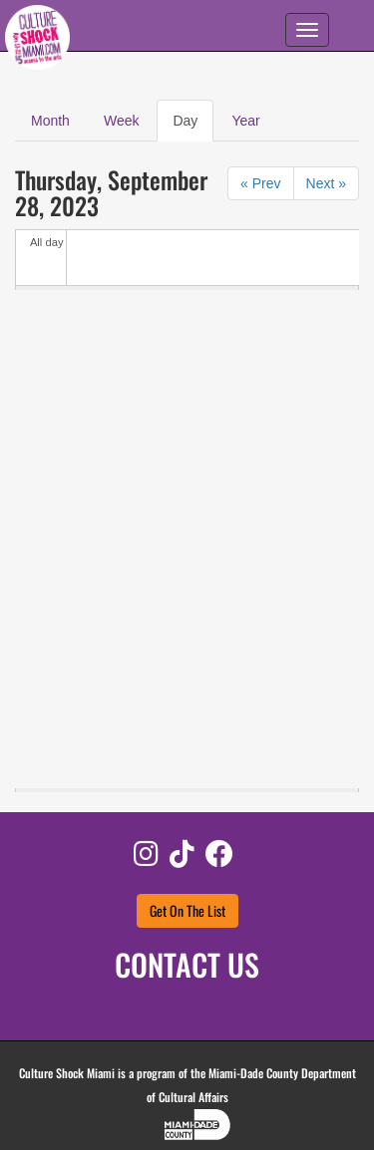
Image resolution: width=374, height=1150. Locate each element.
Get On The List (187, 910)
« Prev (260, 183)
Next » (326, 183)
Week (122, 121)
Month (50, 121)
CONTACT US (187, 964)
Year (245, 121)
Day (193, 126)
